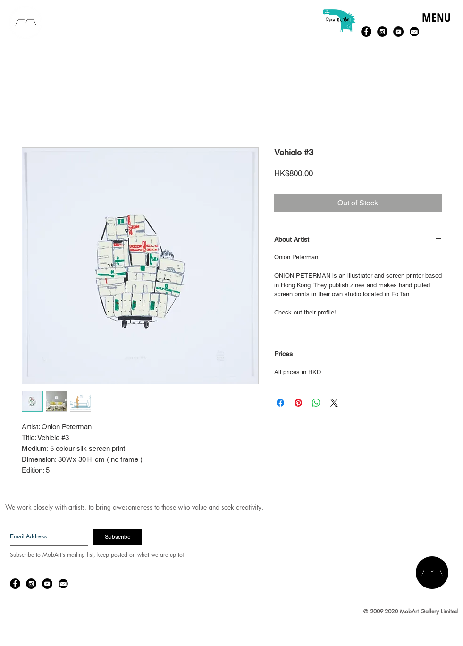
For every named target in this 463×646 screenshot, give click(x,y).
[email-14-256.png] (414, 31)
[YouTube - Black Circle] (398, 31)
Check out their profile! (305, 312)
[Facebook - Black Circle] (366, 31)
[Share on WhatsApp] (316, 402)
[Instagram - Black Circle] (382, 31)
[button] (435, 27)
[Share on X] (334, 402)
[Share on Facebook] (280, 402)
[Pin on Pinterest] (298, 402)
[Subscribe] (118, 537)
